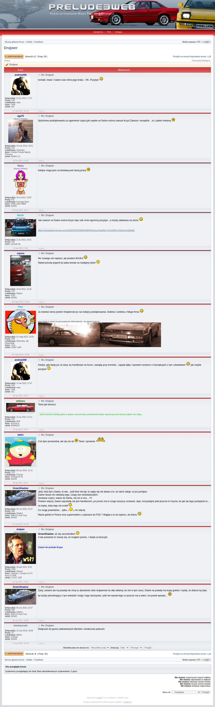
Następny (206, 61)
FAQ (109, 32)
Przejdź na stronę (181, 57)
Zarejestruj (98, 32)
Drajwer (11, 48)
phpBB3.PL (127, 702)
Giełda (29, 42)
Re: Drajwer (47, 75)
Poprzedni (196, 61)
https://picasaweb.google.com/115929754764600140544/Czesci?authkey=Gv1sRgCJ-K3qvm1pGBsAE (86, 230)
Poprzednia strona (198, 57)
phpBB (98, 698)
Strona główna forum (14, 42)
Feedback (38, 42)
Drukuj (7, 61)
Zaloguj (118, 32)
